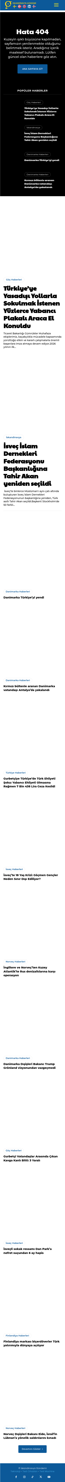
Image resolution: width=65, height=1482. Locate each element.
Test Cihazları (30, 1471)
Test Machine (47, 1471)
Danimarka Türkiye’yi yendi (41, 160)
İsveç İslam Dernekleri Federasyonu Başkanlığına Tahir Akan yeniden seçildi (41, 136)
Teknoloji (16, 1471)
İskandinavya (33, 127)
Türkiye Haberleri (16, 772)
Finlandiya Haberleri (17, 1335)
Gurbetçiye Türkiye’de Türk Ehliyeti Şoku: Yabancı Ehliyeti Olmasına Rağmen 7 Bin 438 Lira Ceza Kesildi (29, 782)
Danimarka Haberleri (38, 154)
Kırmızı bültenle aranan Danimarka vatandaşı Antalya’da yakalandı (39, 183)
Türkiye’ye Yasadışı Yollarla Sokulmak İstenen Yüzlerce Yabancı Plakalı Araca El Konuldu (41, 113)
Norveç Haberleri (15, 961)
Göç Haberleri (34, 102)
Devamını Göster (32, 1449)
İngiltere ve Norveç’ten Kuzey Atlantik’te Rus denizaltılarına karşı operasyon (29, 971)
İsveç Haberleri (14, 869)
